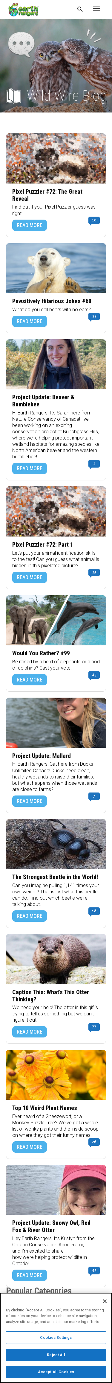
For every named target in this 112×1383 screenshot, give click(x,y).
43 (94, 675)
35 (94, 572)
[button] (80, 9)
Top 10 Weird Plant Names (44, 1108)
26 (94, 1142)
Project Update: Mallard (41, 756)
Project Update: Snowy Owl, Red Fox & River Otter (51, 1226)
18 (94, 911)
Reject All (56, 1355)
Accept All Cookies (56, 1372)
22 (94, 316)
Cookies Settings (56, 1337)
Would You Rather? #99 (41, 653)
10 (94, 220)
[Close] (104, 1301)
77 (94, 1027)
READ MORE (29, 225)
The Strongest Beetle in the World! (55, 877)
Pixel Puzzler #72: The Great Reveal (47, 195)
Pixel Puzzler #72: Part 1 (42, 544)
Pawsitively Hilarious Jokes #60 (51, 301)
